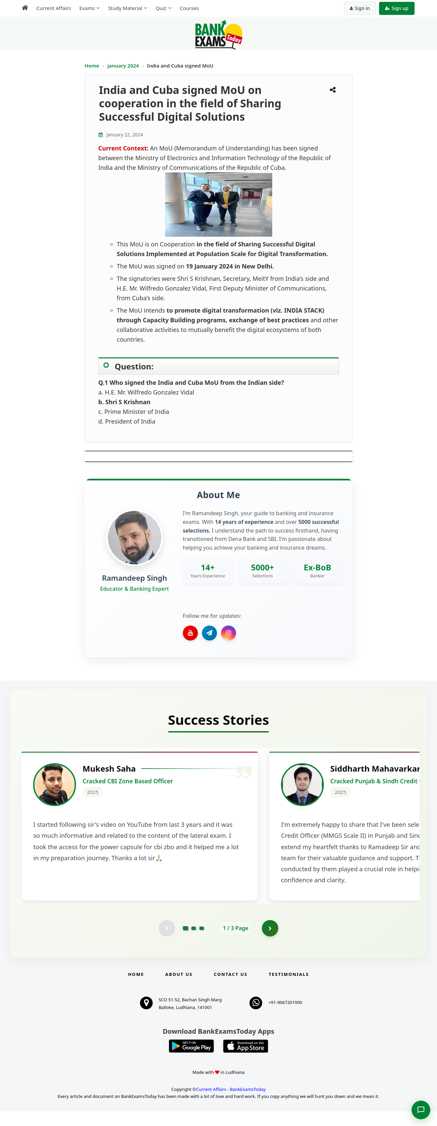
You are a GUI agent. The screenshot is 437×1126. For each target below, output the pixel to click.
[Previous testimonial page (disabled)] (166, 942)
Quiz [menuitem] (161, 8)
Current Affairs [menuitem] (54, 8)
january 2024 (123, 65)
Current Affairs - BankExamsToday (231, 1104)
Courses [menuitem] (189, 8)
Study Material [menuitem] (125, 8)
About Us (179, 989)
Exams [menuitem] (87, 8)
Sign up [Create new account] (396, 8)
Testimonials (289, 989)
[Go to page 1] (185, 942)
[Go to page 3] (201, 943)
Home (92, 65)
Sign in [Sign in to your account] (360, 8)
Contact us (230, 989)
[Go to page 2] (193, 943)
